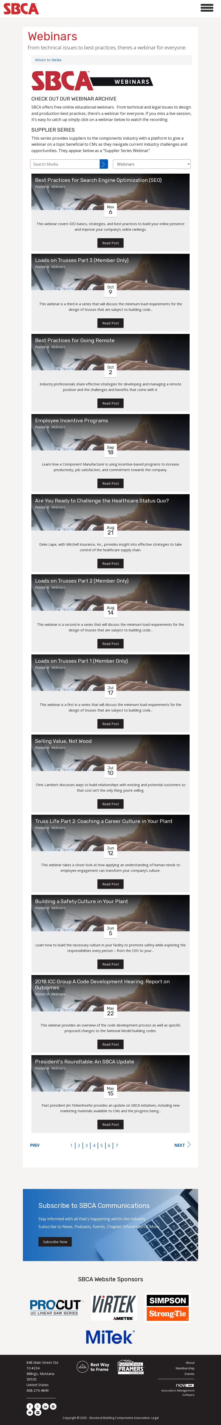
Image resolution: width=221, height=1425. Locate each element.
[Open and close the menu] (127, 7)
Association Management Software (177, 1390)
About (190, 1362)
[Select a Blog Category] (152, 164)
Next (183, 1145)
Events (189, 1374)
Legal (155, 1418)
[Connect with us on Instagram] (53, 1406)
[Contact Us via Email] (37, 1412)
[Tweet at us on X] (37, 1406)
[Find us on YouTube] (30, 1412)
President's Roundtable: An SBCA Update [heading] (84, 1062)
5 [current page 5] (102, 1145)
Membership (185, 1368)
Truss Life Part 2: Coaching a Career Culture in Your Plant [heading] (104, 821)
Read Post (110, 243)
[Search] (104, 164)
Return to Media (48, 60)
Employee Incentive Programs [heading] (71, 421)
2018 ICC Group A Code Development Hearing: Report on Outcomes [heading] (102, 985)
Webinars (58, 186)
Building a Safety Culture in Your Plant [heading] (81, 901)
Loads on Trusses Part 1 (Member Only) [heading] (81, 661)
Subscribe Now (55, 1241)
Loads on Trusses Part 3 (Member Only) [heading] (82, 260)
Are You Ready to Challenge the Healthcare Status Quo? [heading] (102, 501)
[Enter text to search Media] (65, 164)
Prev (34, 1145)
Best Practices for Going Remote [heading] (75, 340)
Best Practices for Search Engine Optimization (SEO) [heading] (98, 180)
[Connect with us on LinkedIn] (45, 1406)
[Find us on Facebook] (30, 1406)
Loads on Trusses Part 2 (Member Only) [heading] (82, 581)
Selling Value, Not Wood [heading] (63, 741)
